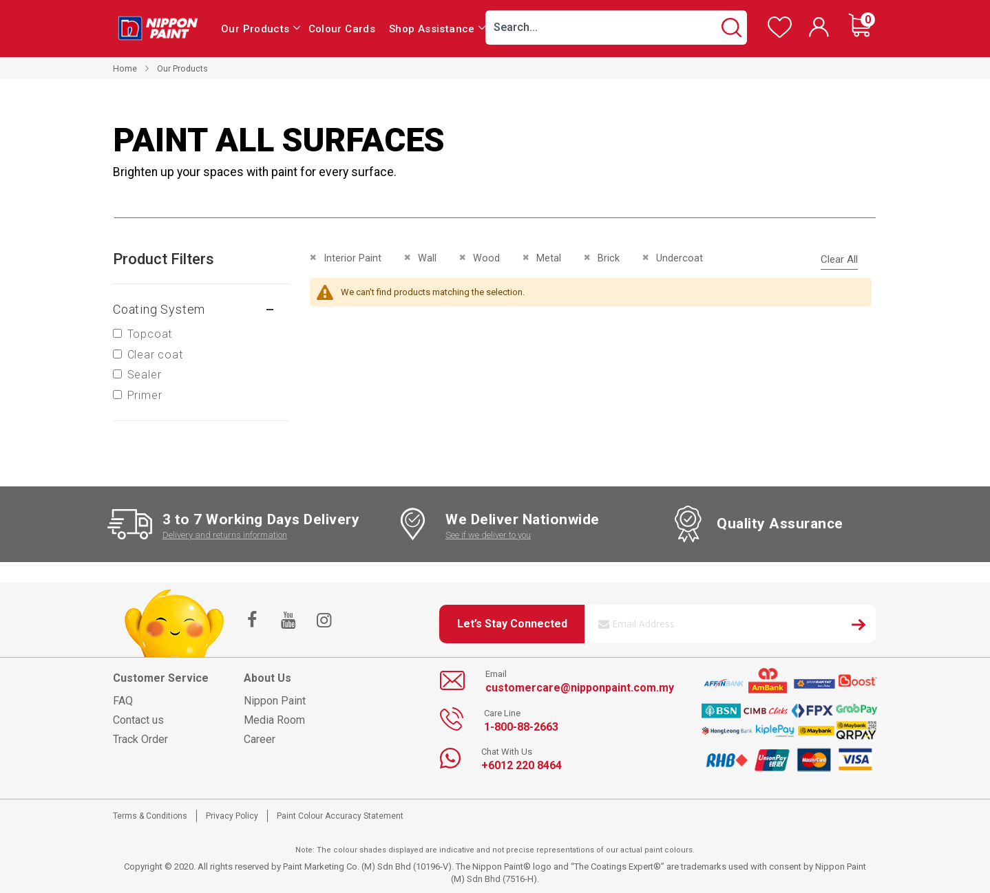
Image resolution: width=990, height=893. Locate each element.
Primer (144, 395)
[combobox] (616, 27)
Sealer (144, 374)
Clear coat (155, 354)
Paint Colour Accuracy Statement (340, 816)
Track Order (140, 739)
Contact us (138, 720)
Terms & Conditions (150, 816)
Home (125, 68)
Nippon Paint (275, 700)
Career (259, 739)
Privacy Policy (232, 816)
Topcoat (150, 334)
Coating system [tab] (159, 309)
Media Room (274, 720)
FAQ (123, 700)
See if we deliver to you (488, 535)
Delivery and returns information (224, 535)
